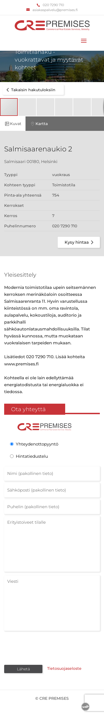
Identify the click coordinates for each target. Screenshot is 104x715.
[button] (27, 107)
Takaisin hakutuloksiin (29, 89)
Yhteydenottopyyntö (37, 444)
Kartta (39, 124)
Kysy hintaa (80, 242)
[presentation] (46, 647)
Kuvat (12, 124)
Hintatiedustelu (32, 456)
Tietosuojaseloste (64, 668)
